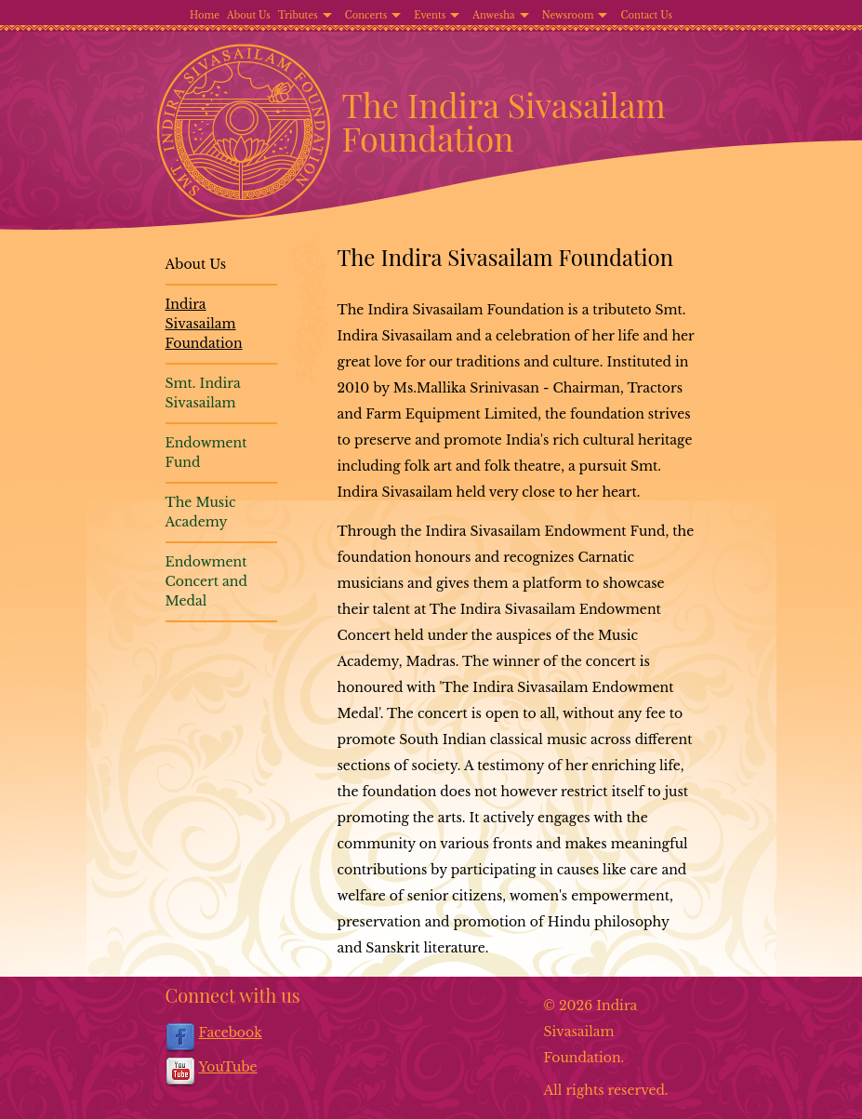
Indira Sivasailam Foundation (204, 324)
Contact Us (646, 15)
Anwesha (493, 15)
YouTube (228, 1067)
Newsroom (568, 15)
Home (204, 15)
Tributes (298, 15)
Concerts (366, 15)
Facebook (230, 1032)
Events (429, 15)
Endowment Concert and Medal (206, 581)
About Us (249, 15)
